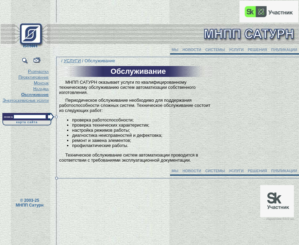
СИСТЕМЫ (215, 50)
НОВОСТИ (191, 50)
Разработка (38, 71)
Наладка (41, 88)
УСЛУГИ (236, 50)
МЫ (174, 50)
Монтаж (41, 82)
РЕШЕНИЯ (257, 50)
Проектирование (33, 77)
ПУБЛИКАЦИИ (284, 50)
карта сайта (27, 122)
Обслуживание (35, 94)
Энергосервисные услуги (25, 100)
